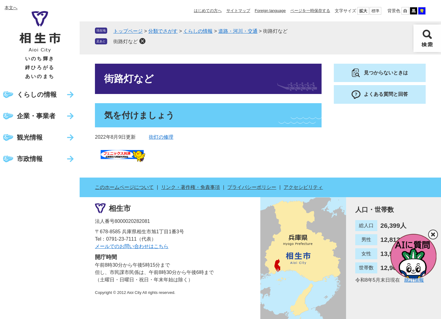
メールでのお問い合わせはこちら (131, 246)
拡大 (363, 11)
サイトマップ (238, 10)
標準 (375, 11)
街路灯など (125, 41)
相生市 (120, 208)
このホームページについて (124, 187)
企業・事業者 (36, 115)
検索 (427, 38)
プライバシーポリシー (251, 187)
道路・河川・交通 (238, 31)
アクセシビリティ (303, 187)
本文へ (11, 7)
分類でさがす (163, 31)
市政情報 (30, 158)
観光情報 (30, 137)
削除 (142, 41)
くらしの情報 (37, 94)
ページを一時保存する (310, 10)
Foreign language (270, 10)
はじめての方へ (208, 10)
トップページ (128, 31)
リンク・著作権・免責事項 (190, 187)
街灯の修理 (161, 137)
